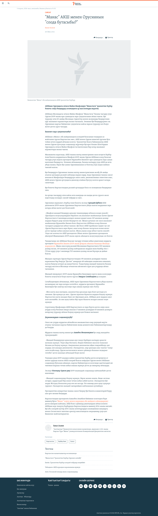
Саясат (48, 13)
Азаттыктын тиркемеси (25, 501)
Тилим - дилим (53, 485)
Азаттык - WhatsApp (24, 497)
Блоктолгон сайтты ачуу (25, 485)
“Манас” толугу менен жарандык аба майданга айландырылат (82, 401)
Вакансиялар (21, 504)
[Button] (98, 37)
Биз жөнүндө (21, 489)
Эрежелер (20, 493)
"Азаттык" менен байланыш (27, 508)
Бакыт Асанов (50, 28)
